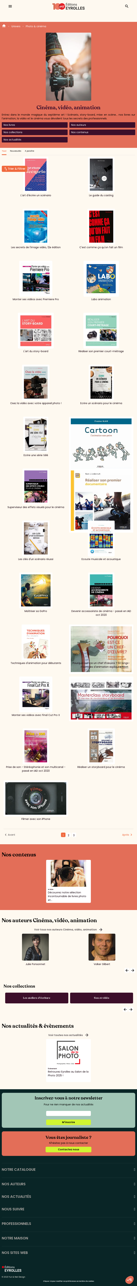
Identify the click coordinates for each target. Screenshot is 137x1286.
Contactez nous (68, 1149)
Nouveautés (15, 151)
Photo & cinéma (36, 26)
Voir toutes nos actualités (68, 1035)
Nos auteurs (78, 125)
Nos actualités (12, 139)
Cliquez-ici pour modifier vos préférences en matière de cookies (68, 1281)
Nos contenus (79, 132)
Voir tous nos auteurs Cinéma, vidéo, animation (68, 930)
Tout (4, 151)
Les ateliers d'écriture (36, 998)
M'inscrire (68, 1122)
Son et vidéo (101, 998)
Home (4, 26)
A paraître (29, 151)
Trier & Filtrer (16, 169)
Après (125, 835)
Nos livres (9, 125)
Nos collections (13, 132)
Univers (15, 26)
